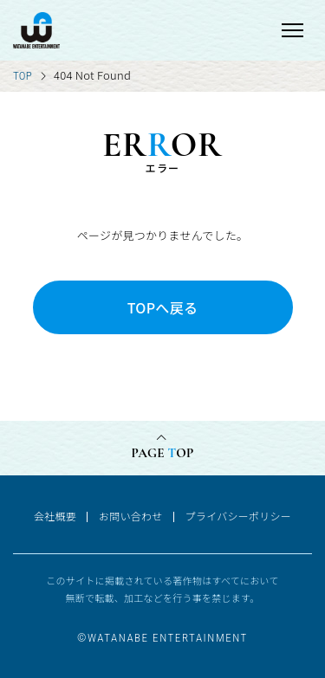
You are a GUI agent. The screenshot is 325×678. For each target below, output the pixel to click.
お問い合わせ (131, 515)
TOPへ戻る (162, 307)
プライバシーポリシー (238, 515)
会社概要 (55, 515)
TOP (22, 75)
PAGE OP (163, 453)
